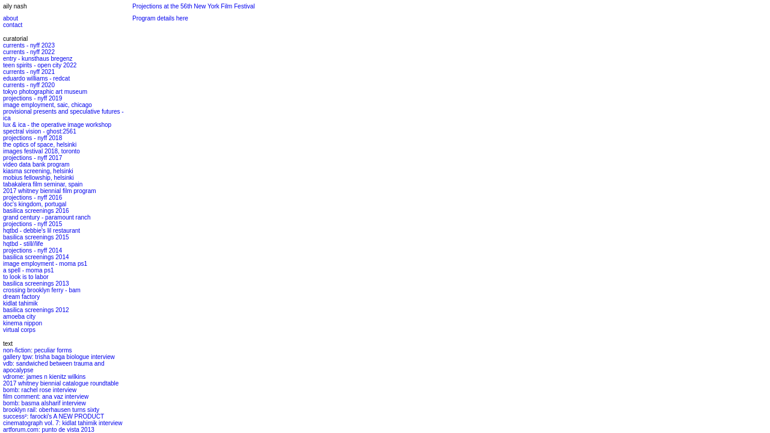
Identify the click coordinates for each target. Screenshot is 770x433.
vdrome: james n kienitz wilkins (44, 376)
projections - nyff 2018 (32, 138)
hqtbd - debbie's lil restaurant (41, 230)
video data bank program (36, 164)
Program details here (160, 18)
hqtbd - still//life (23, 244)
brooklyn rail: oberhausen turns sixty (51, 410)
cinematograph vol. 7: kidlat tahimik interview (62, 423)
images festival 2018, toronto (41, 151)
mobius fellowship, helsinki (38, 177)
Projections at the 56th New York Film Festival (193, 6)
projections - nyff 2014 (32, 250)
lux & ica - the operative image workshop (57, 124)
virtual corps (19, 330)
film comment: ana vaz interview (45, 396)
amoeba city (19, 316)
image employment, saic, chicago (47, 105)
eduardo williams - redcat (36, 78)
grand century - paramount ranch (47, 217)
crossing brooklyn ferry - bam (42, 290)
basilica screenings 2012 (36, 310)
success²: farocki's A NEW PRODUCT (53, 416)
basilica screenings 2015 (36, 237)
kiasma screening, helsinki (38, 171)
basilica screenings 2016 (36, 210)
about (10, 18)
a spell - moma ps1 (28, 270)
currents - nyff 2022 (29, 52)
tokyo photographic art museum (45, 91)
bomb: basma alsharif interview (44, 403)
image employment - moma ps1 (45, 263)
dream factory (21, 296)
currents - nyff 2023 (29, 45)
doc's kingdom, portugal (34, 204)
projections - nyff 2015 (32, 224)
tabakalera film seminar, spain (42, 184)
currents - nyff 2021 (29, 72)
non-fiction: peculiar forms (37, 350)
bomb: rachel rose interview (39, 390)
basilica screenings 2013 (36, 283)
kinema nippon (22, 323)
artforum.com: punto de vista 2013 (48, 429)
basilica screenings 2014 (36, 257)
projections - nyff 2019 (32, 98)
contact (12, 25)
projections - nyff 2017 (32, 158)
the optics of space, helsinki (39, 144)
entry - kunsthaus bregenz (38, 58)
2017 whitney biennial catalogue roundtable (61, 383)
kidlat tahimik (20, 303)
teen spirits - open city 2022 (39, 65)
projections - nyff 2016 (32, 197)
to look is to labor (26, 277)
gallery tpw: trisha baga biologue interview (59, 357)
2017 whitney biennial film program (49, 191)
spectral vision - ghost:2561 (39, 131)
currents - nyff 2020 (29, 85)
